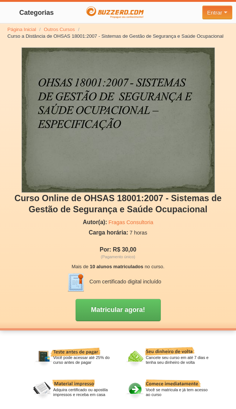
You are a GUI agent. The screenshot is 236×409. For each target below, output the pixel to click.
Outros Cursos (59, 29)
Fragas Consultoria (131, 222)
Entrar (217, 12)
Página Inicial (21, 29)
